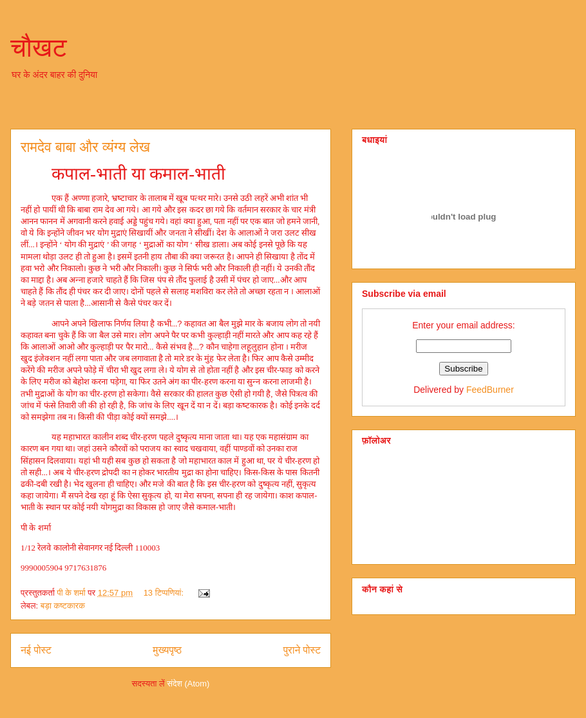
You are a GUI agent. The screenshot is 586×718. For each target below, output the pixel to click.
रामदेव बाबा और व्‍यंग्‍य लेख (85, 147)
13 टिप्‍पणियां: (165, 593)
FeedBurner (490, 389)
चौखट (38, 47)
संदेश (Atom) (188, 683)
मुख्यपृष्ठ (167, 650)
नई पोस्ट (36, 650)
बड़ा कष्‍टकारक (63, 605)
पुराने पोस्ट (302, 650)
